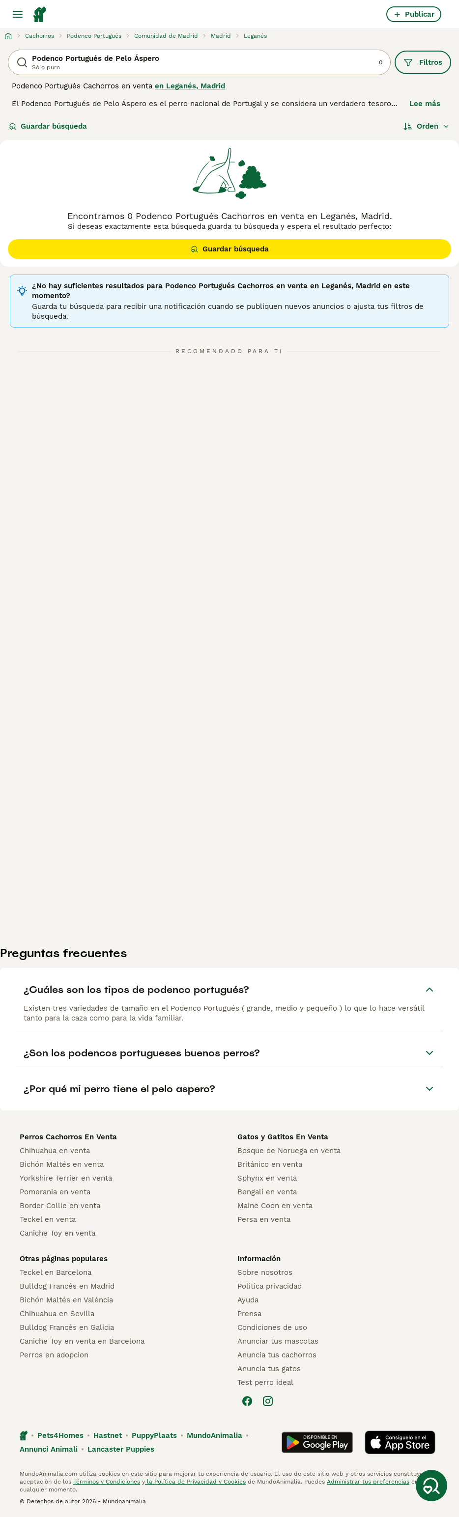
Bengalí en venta (267, 1191)
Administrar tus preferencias (368, 1481)
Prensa (249, 1313)
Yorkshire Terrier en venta (66, 1178)
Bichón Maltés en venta (62, 1164)
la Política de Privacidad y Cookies (195, 1481)
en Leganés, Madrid (190, 86)
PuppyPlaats (154, 1435)
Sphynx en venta (267, 1178)
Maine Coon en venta (275, 1205)
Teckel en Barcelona (55, 1272)
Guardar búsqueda (48, 126)
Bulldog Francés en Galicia (67, 1327)
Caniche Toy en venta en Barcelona (82, 1341)
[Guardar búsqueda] (431, 1485)
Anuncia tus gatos (269, 1368)
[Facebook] (247, 1401)
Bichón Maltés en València (66, 1300)
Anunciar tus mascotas (277, 1341)
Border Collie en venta (60, 1205)
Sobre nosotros (264, 1272)
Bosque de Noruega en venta (289, 1150)
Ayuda (247, 1300)
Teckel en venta (48, 1219)
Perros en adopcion (54, 1355)
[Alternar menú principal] (18, 14)
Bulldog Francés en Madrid (67, 1286)
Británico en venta (269, 1164)
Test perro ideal (265, 1382)
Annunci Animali (49, 1449)
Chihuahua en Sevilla (57, 1313)
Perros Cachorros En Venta (68, 1136)
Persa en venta (263, 1219)
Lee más (424, 103)
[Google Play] (317, 1442)
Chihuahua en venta (55, 1150)
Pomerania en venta (55, 1191)
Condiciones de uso (272, 1327)
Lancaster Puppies (120, 1449)
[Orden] (426, 126)
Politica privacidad (269, 1286)
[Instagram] (268, 1401)
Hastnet (107, 1435)
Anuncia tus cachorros (276, 1355)
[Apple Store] (400, 1442)
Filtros (422, 62)
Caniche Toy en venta (57, 1233)
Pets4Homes (60, 1435)
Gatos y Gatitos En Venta (282, 1136)
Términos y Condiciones (106, 1481)
